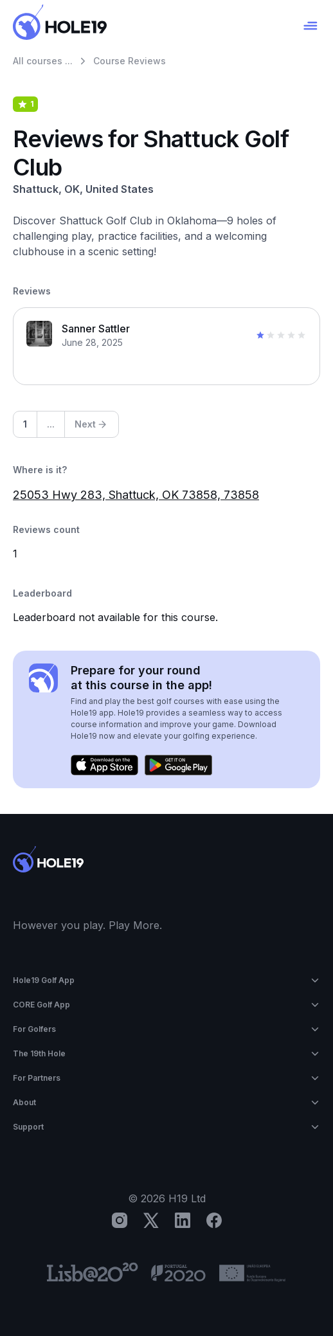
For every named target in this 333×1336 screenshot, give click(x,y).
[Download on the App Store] (104, 765)
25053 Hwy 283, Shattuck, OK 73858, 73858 (136, 494)
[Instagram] (119, 1220)
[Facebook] (214, 1220)
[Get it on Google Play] (178, 765)
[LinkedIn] (182, 1220)
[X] (151, 1220)
